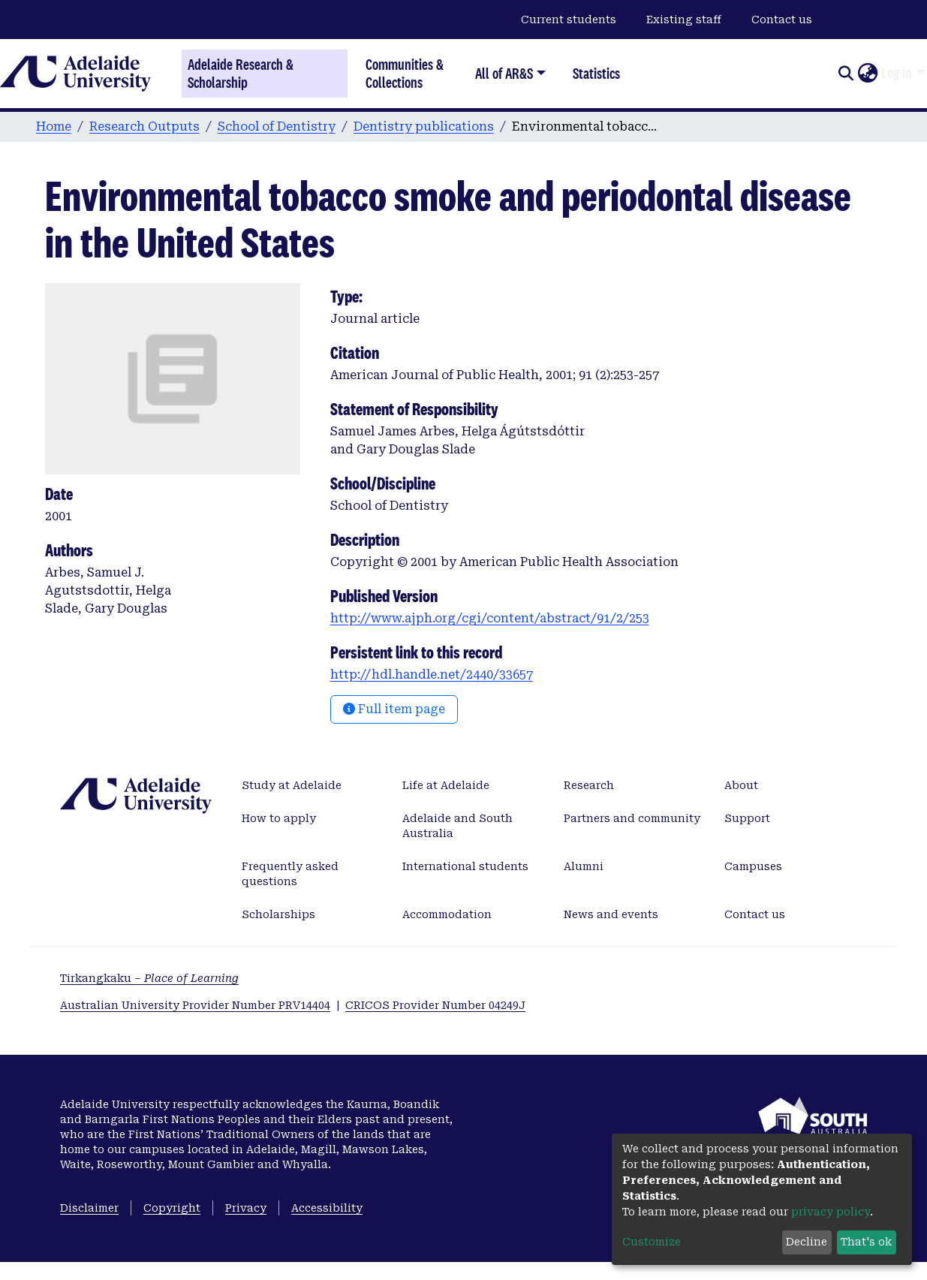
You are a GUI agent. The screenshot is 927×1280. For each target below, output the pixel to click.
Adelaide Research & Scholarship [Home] (240, 74)
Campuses (753, 866)
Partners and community (632, 818)
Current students (568, 20)
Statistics (596, 73)
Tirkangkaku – (149, 978)
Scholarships (278, 914)
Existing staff (683, 20)
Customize (651, 1242)
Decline (806, 1242)
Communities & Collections (405, 73)
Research (589, 785)
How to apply (279, 818)
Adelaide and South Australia (457, 825)
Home (53, 126)
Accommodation (447, 914)
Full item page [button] (394, 709)
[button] (867, 74)
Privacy (245, 1208)
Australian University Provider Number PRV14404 (195, 1005)
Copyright (171, 1208)
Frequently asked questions (290, 873)
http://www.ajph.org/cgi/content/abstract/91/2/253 (489, 618)
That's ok (866, 1242)
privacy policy (830, 1212)
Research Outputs (144, 126)
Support (747, 818)
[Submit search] (845, 74)
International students (465, 866)
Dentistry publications (424, 126)
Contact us (781, 20)
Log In (896, 73)
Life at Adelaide (445, 785)
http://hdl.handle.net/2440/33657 (431, 674)
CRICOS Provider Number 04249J (435, 1005)
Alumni (583, 866)
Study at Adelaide (292, 785)
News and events (611, 914)
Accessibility (327, 1208)
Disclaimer (89, 1208)
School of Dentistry (277, 126)
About (741, 785)
